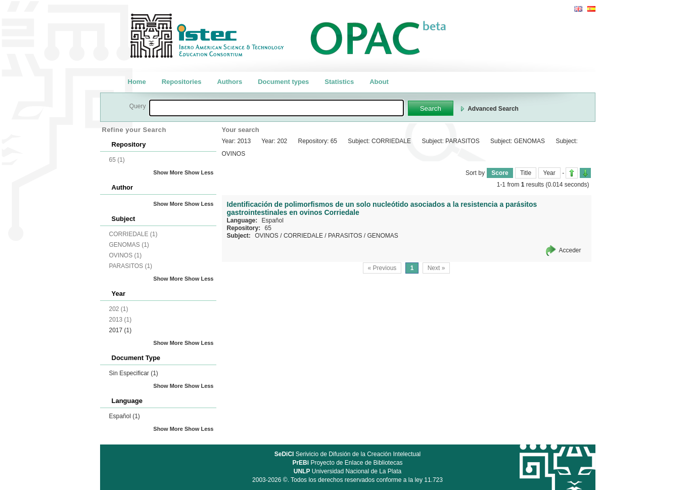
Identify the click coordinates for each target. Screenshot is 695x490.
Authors (229, 81)
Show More (168, 172)
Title (525, 172)
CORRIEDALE (303, 235)
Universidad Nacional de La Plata (347, 471)
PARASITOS (345, 235)
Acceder (570, 250)
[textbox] (276, 108)
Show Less (198, 172)
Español (124, 416)
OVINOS (267, 235)
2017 (120, 330)
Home (137, 81)
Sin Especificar (133, 373)
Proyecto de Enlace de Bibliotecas (347, 462)
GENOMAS (382, 235)
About (379, 81)
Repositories (182, 81)
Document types (283, 81)
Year (549, 172)
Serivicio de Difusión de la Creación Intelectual (347, 454)
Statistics (339, 81)
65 (268, 228)
